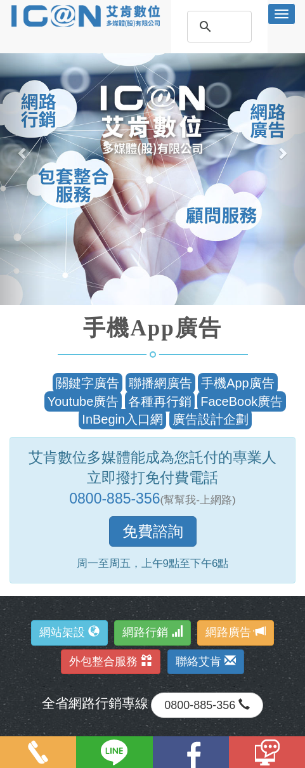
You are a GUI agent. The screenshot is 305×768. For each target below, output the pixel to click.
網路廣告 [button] (235, 632)
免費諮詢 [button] (152, 531)
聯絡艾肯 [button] (206, 661)
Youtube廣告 (83, 401)
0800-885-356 (114, 498)
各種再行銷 (159, 401)
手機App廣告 (238, 383)
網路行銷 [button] (152, 632)
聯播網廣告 (160, 383)
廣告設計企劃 (210, 419)
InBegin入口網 (122, 419)
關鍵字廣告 (87, 383)
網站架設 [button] (69, 632)
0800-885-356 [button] (207, 705)
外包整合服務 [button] (110, 661)
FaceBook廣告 (241, 401)
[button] (23, 152)
